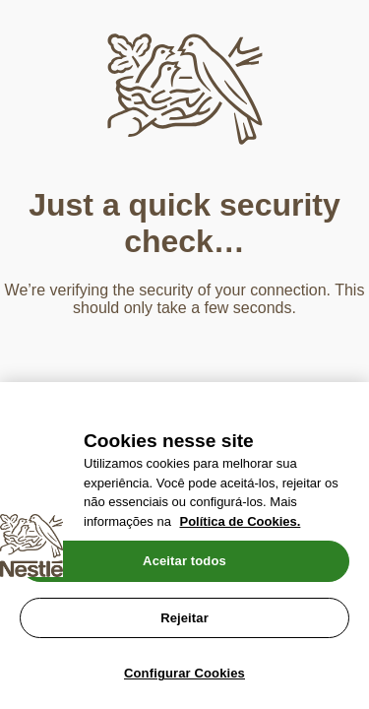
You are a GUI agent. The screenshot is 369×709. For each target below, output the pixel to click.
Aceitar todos (184, 560)
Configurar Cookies (184, 673)
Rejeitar (184, 618)
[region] (184, 545)
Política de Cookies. (240, 521)
